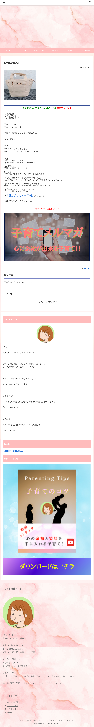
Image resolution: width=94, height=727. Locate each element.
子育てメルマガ (13, 709)
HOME (21, 720)
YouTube (53, 720)
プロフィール (12, 706)
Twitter (9, 713)
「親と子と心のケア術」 (20, 195)
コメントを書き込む (47, 302)
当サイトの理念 (13, 702)
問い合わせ (71, 720)
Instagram (61, 720)
